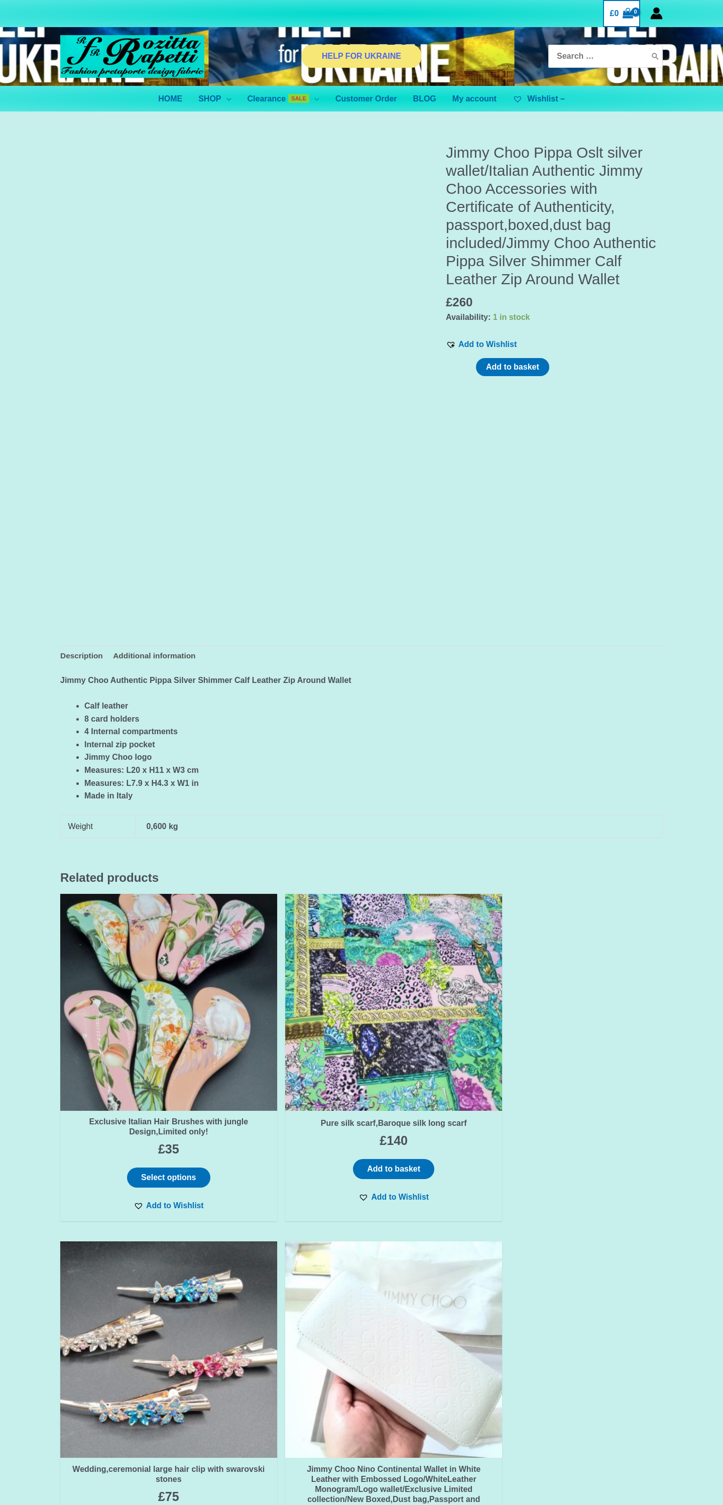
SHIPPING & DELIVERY (261, 1380)
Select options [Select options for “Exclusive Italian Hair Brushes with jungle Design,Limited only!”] (131, 1104)
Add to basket (512, 367)
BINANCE (126, 1442)
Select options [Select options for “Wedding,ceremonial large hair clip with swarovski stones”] (438, 1104)
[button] (481, 344)
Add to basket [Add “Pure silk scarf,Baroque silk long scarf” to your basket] (285, 1104)
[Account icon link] (656, 13)
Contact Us (238, 1341)
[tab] (82, 656)
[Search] (655, 56)
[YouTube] (628, 1367)
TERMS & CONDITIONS (261, 1367)
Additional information (157, 656)
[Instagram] (586, 1367)
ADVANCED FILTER (126, 1430)
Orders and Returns (255, 1392)
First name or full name (126, 1314)
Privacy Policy (244, 1354)
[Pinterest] (607, 1367)
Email (126, 1351)
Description (82, 656)
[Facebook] (565, 1367)
